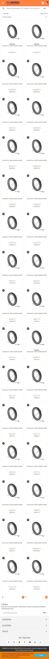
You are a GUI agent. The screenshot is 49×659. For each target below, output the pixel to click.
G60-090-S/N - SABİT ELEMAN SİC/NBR (12, 45)
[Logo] (13, 3)
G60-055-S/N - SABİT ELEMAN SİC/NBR (12, 237)
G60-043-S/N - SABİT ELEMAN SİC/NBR (12, 313)
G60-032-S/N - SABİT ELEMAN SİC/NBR (12, 390)
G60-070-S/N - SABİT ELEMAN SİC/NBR (37, 45)
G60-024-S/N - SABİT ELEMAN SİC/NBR (12, 122)
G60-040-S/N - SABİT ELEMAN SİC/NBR (37, 313)
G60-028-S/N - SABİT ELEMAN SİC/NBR (12, 428)
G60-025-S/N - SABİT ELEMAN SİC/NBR (37, 428)
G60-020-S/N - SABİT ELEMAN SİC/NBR (37, 466)
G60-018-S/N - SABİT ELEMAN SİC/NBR (12, 504)
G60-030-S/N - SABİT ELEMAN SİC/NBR (37, 390)
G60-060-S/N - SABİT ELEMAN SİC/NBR (37, 198)
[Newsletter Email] (24, 613)
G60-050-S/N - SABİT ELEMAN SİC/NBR (37, 237)
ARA (44, 8)
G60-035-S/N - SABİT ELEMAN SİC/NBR (12, 160)
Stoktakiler (6, 13)
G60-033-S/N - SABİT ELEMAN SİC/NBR (37, 351)
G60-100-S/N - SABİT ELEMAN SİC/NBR (12, 84)
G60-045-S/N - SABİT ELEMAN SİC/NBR (37, 275)
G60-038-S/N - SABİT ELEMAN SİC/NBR (12, 351)
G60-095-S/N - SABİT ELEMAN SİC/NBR (37, 543)
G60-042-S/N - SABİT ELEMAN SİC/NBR (37, 581)
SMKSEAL (12, 44)
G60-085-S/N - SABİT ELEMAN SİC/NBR (37, 160)
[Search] (24, 8)
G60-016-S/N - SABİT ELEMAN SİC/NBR (37, 504)
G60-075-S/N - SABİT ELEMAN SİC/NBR (37, 84)
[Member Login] (43, 3)
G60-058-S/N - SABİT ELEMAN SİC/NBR (37, 122)
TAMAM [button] (41, 655)
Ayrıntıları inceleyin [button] (15, 657)
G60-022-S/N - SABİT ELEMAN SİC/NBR (12, 466)
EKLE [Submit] (44, 612)
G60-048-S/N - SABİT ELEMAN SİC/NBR (12, 275)
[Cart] (46, 3)
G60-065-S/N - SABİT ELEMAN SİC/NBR (12, 198)
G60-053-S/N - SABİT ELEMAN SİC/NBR (12, 581)
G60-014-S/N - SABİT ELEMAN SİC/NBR (12, 543)
